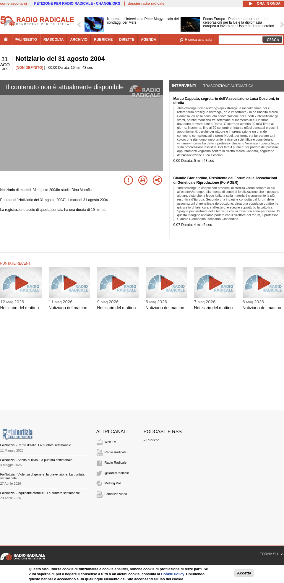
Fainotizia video (116, 494)
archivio (78, 40)
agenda (148, 40)
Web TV (110, 442)
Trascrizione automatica (228, 86)
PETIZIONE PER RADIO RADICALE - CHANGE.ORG (77, 3)
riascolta (53, 40)
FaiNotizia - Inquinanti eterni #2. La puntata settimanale (40, 493)
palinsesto (26, 40)
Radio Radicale (116, 452)
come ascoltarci (13, 3)
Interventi (184, 85)
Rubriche (153, 440)
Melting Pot (113, 483)
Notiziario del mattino (19, 307)
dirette (126, 40)
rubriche (103, 40)
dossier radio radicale (146, 3)
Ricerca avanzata (198, 40)
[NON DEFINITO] (29, 68)
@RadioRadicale (117, 473)
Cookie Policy (172, 574)
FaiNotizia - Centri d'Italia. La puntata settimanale (35, 445)
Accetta (244, 573)
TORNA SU (269, 554)
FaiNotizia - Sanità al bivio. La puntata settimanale (36, 460)
